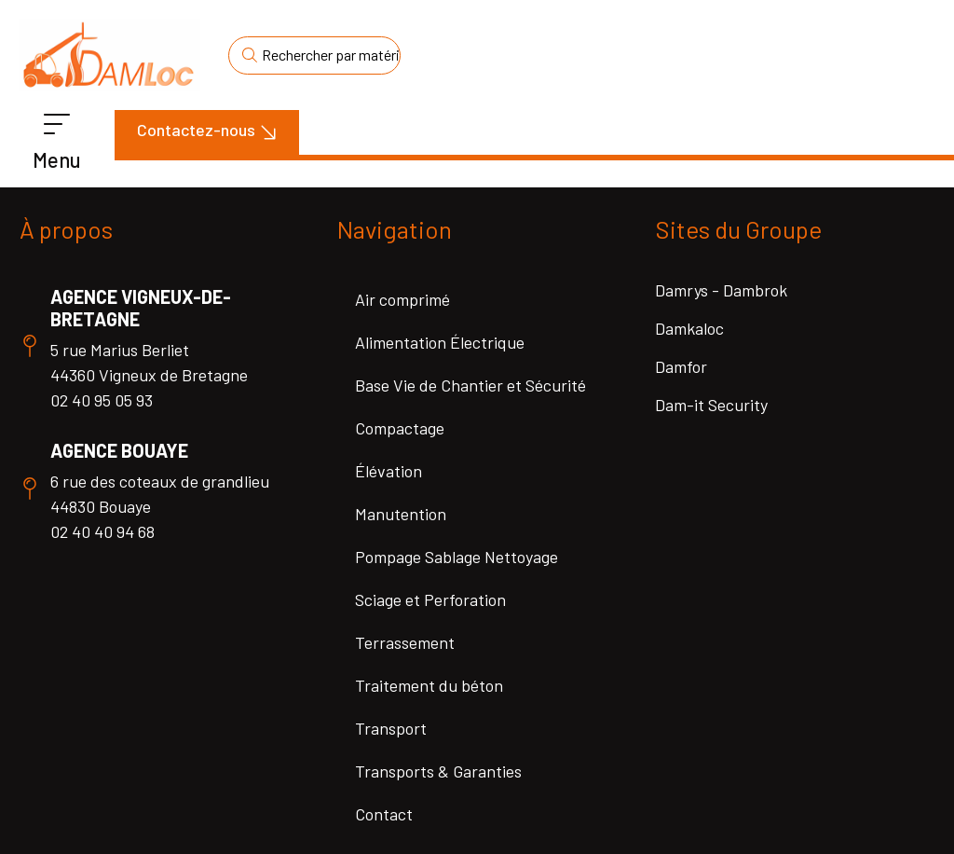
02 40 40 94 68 (102, 531)
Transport (391, 728)
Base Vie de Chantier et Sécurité (470, 385)
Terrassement (405, 642)
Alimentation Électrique (440, 342)
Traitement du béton (429, 685)
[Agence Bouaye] (30, 488)
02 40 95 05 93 (101, 400)
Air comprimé (402, 299)
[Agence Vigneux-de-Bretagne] (30, 346)
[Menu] (57, 125)
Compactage (399, 428)
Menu (57, 159)
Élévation (388, 471)
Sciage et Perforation (430, 599)
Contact (384, 814)
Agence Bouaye (119, 450)
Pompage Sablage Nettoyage (456, 556)
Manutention (400, 513)
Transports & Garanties (438, 771)
